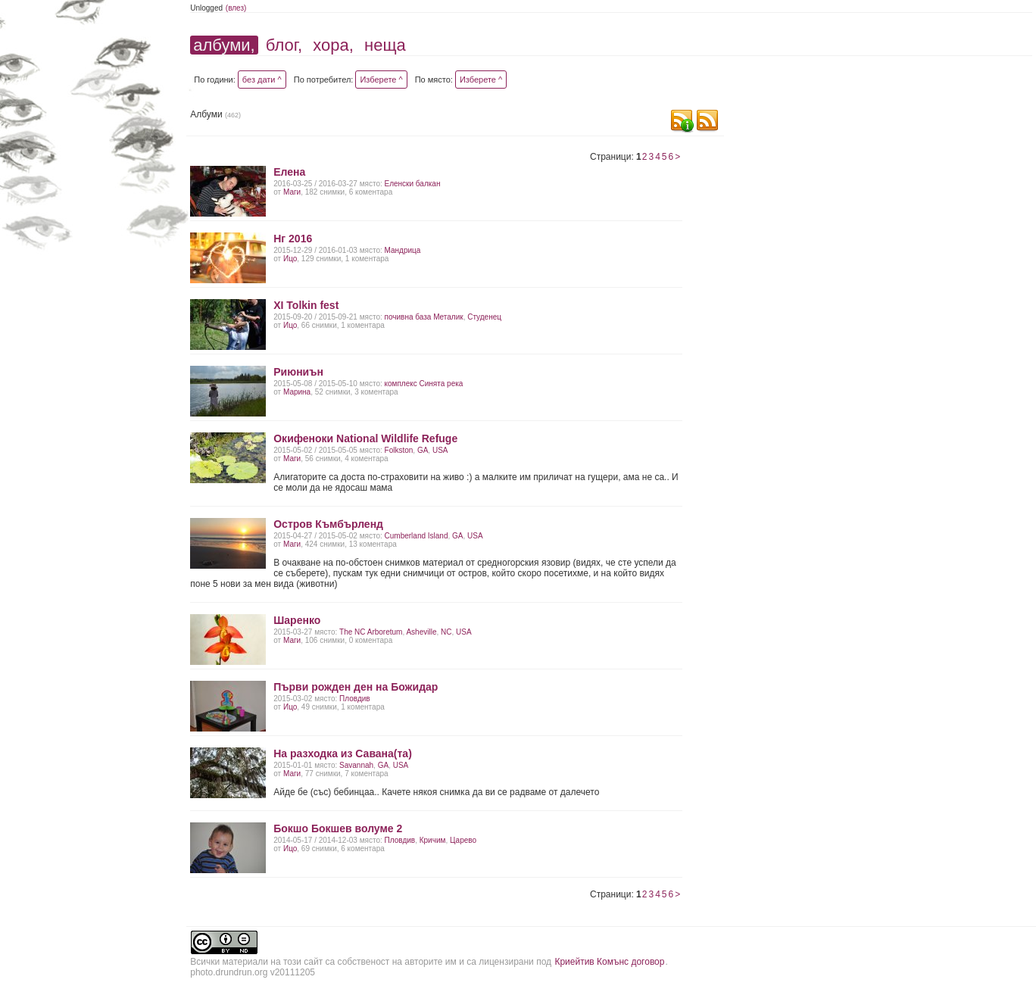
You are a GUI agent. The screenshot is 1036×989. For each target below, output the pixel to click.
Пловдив (354, 698)
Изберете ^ (381, 79)
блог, (284, 45)
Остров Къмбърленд (328, 524)
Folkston (399, 450)
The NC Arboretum (370, 632)
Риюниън (298, 372)
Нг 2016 (292, 238)
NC (446, 632)
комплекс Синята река (424, 383)
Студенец (484, 317)
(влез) (236, 8)
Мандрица (403, 250)
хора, (333, 45)
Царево (463, 840)
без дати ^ (262, 79)
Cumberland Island (416, 536)
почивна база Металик (424, 317)
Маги (292, 192)
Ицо (290, 258)
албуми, (223, 45)
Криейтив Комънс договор (609, 961)
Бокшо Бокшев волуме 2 (337, 828)
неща (385, 45)
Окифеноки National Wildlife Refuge (365, 438)
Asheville (421, 632)
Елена (289, 172)
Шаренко (296, 620)
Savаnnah (356, 765)
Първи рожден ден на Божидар (355, 687)
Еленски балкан (413, 183)
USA (440, 450)
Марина (296, 392)
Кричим (433, 840)
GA (422, 450)
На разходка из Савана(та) (342, 753)
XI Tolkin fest (306, 305)
